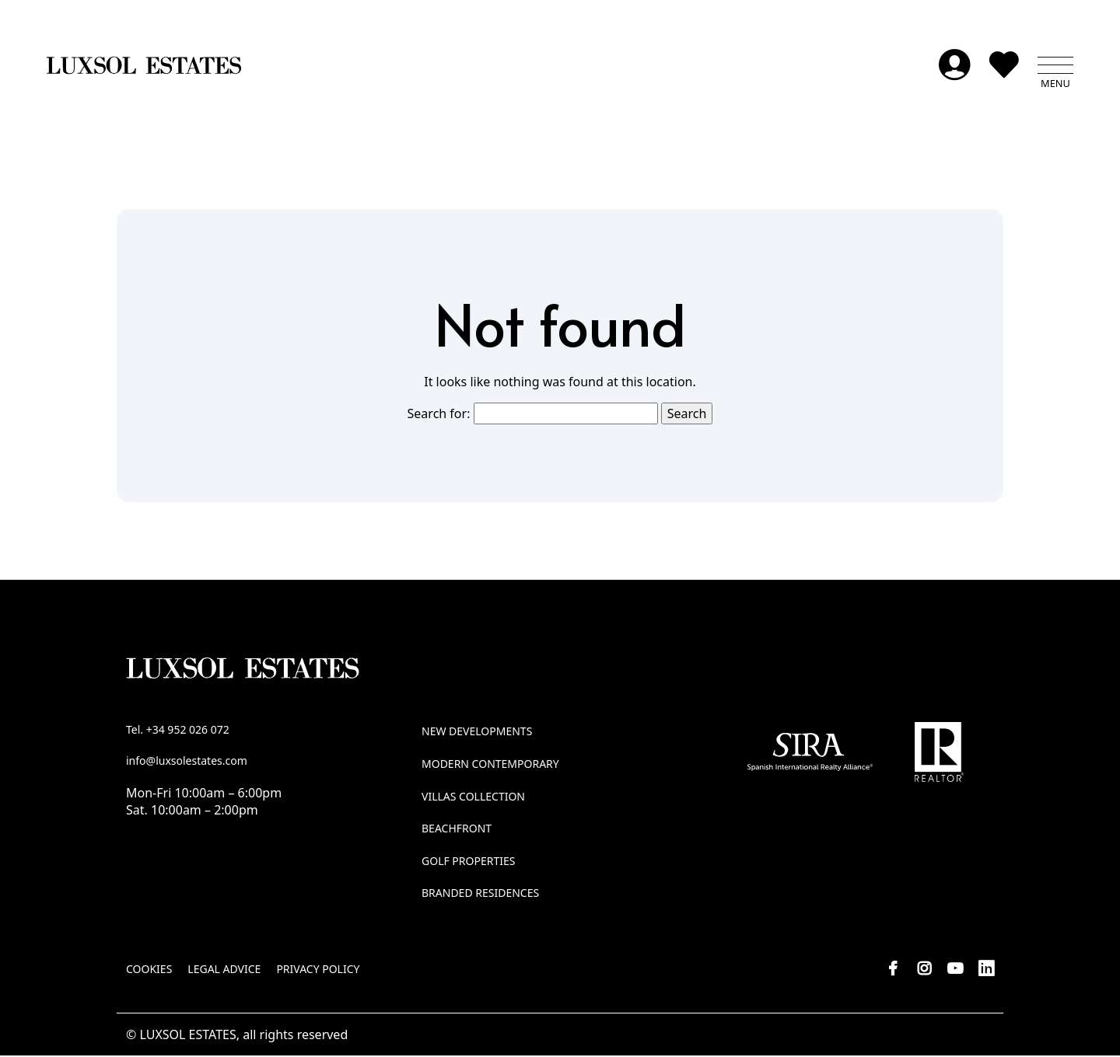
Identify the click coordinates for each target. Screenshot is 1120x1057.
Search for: (439, 414)
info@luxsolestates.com (186, 761)
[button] (1055, 66)
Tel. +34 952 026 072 (177, 731)
